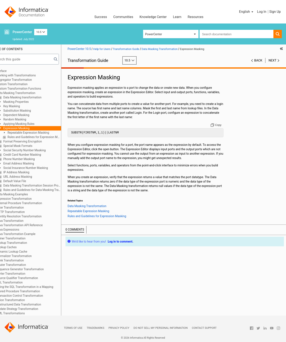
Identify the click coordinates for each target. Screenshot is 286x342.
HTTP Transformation (21, 212)
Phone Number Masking (29, 159)
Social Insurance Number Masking (35, 168)
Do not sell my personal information (160, 327)
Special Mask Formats (28, 146)
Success (100, 17)
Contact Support (204, 327)
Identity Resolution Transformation (29, 216)
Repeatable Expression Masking (38, 132)
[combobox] (236, 34)
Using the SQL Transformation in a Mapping (35, 286)
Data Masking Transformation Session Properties (42, 185)
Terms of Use (73, 327)
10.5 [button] (40, 32)
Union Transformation (21, 300)
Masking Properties (26, 101)
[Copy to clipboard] (218, 125)
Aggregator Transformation (24, 79)
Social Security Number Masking (34, 150)
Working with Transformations (26, 75)
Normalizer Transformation (24, 256)
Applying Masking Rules (29, 123)
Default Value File (25, 181)
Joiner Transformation (21, 238)
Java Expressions (18, 229)
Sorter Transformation (21, 273)
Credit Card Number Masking (32, 154)
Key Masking (21, 106)
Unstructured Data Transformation (29, 304)
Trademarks (95, 327)
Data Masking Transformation (26, 93)
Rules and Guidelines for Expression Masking (44, 137)
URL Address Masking (27, 176)
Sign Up (275, 12)
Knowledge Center (153, 17)
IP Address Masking (26, 172)
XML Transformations (21, 313)
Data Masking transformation (32, 97)
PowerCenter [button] (153, 34)
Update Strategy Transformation (28, 309)
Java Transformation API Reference (30, 225)
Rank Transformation (20, 260)
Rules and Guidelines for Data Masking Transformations (42, 190)
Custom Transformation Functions (29, 88)
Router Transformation (21, 264)
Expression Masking (26, 128)
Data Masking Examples (22, 194)
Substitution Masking (27, 110)
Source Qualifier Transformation (27, 278)
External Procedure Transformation (29, 203)
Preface (12, 71)
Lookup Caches (17, 247)
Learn (177, 17)
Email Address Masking (28, 163)
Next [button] (273, 60)
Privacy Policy (118, 327)
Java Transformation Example (26, 234)
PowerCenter (22, 32)
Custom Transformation (22, 84)
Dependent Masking (26, 115)
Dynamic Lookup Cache (22, 251)
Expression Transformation (24, 198)
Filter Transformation (20, 207)
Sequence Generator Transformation (30, 269)
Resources (195, 17)
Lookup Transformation (22, 242)
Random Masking (25, 119)
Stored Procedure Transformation (28, 291)
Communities (123, 17)
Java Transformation (20, 220)
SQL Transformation (20, 282)
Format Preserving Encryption (32, 141)
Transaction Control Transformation (30, 295)
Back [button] (258, 60)
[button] (246, 11)
